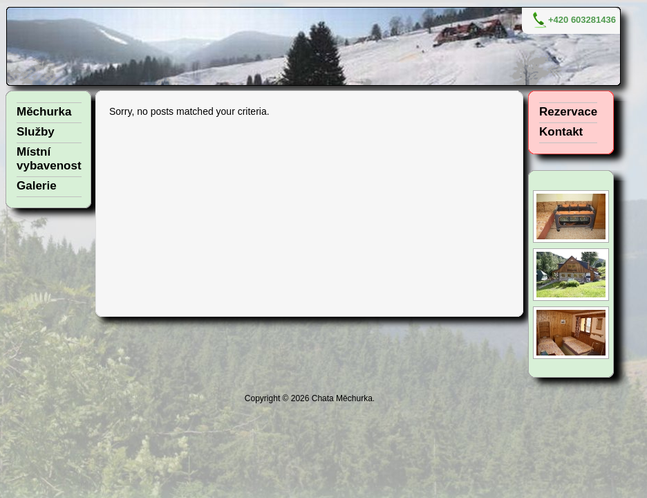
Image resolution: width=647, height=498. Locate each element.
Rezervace (568, 111)
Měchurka (44, 111)
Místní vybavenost (49, 158)
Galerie (37, 185)
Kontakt (561, 131)
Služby (36, 131)
